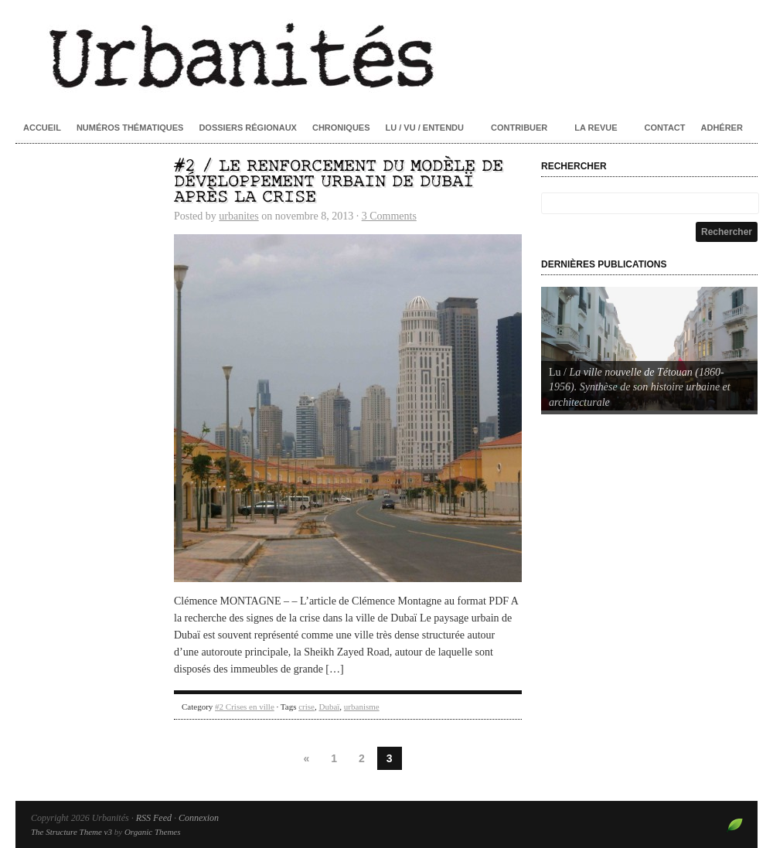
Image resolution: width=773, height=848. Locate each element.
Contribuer (519, 127)
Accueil (42, 127)
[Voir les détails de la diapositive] (649, 348)
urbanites (238, 216)
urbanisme (362, 706)
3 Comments (389, 216)
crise (306, 706)
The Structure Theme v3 (71, 831)
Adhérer (722, 127)
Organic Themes (152, 831)
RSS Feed (154, 817)
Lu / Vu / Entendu (425, 127)
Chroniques (341, 127)
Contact (665, 127)
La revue (595, 127)
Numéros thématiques (130, 127)
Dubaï (328, 706)
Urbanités (386, 54)
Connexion (199, 817)
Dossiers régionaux (248, 127)
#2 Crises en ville (244, 706)
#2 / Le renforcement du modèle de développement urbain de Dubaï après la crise (338, 182)
